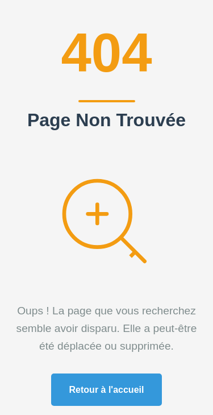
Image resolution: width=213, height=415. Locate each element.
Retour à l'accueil (106, 390)
